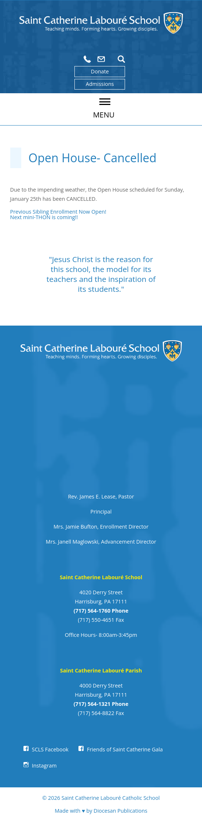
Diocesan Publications (120, 810)
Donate (100, 71)
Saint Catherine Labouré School (101, 577)
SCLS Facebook (50, 749)
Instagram (44, 765)
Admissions (100, 83)
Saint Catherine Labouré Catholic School (111, 797)
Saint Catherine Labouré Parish (101, 670)
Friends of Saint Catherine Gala (125, 749)
